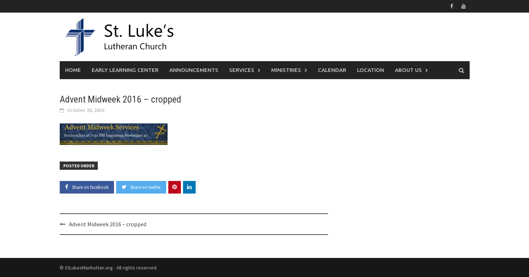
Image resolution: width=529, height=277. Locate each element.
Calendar (332, 70)
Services (241, 70)
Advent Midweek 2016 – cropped (107, 224)
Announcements (193, 70)
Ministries (286, 70)
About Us (408, 70)
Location (370, 70)
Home (73, 70)
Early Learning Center (125, 70)
